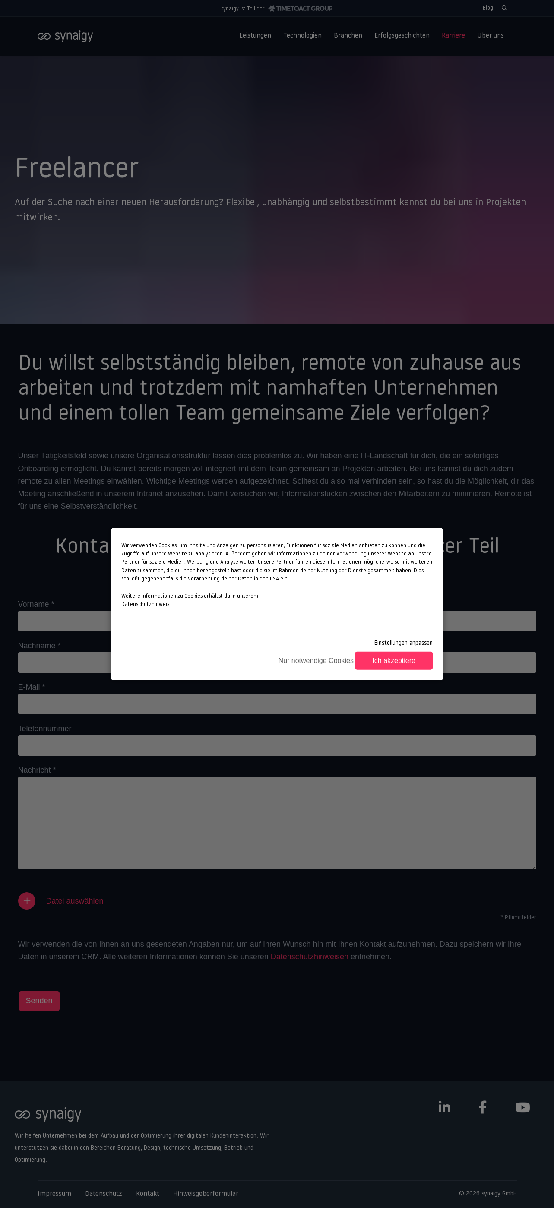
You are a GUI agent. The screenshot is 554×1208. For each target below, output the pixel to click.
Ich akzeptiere (393, 660)
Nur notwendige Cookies (316, 660)
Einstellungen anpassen (403, 643)
